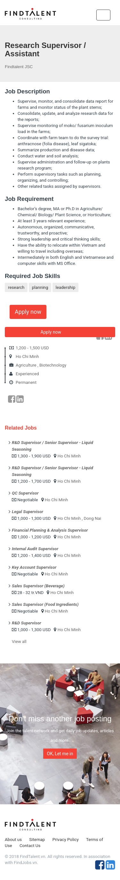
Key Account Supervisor (34, 567)
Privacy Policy (65, 839)
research (16, 287)
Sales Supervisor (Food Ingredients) (45, 604)
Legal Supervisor (27, 511)
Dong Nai (92, 518)
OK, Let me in (60, 753)
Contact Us (30, 845)
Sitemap (37, 839)
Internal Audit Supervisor (35, 548)
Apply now (28, 311)
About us (13, 839)
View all (19, 641)
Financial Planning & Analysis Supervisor (50, 530)
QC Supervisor (25, 493)
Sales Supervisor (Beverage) (38, 585)
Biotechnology (53, 365)
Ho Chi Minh (27, 356)
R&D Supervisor (26, 623)
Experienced (27, 373)
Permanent (26, 382)
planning (40, 287)
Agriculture (26, 365)
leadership (66, 287)
